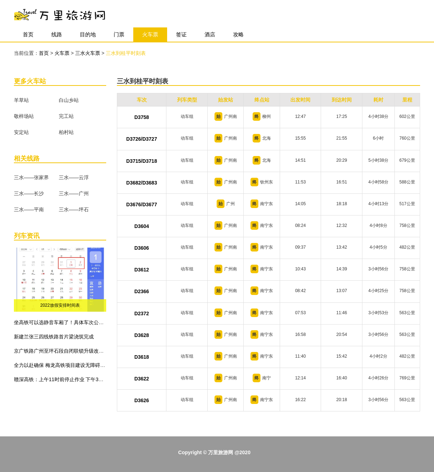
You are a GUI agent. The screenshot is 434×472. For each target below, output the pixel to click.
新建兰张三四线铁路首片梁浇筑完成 (54, 336)
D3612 (141, 270)
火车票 (150, 34)
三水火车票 (88, 53)
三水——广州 (74, 193)
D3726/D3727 (141, 139)
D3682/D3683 (141, 183)
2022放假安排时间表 (60, 305)
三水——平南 (29, 209)
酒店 (210, 34)
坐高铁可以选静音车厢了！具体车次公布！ (61, 322)
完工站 (66, 116)
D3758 (141, 117)
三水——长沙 (29, 193)
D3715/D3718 (141, 161)
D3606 (141, 248)
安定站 (21, 132)
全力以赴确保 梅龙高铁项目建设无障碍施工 (62, 365)
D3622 (141, 379)
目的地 (88, 34)
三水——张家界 (31, 177)
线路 (56, 34)
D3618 (141, 357)
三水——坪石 (74, 209)
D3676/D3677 (141, 204)
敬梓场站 (24, 116)
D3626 (141, 400)
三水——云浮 (74, 177)
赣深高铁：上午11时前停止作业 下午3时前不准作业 (71, 379)
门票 (119, 34)
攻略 (238, 34)
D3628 (141, 335)
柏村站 (66, 132)
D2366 (141, 291)
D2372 (141, 313)
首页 (28, 34)
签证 (181, 34)
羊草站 (21, 100)
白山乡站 (69, 100)
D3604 (141, 226)
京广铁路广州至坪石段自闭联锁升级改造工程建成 (69, 351)
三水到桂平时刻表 (126, 53)
